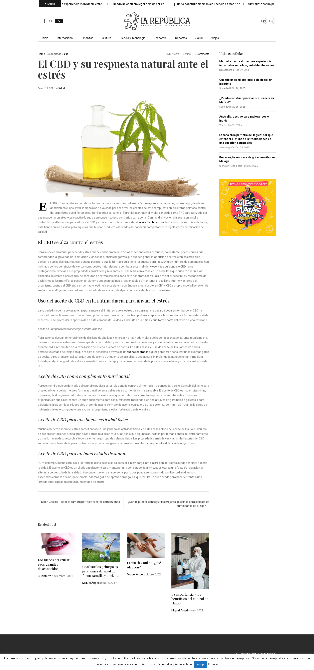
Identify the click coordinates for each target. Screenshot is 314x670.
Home (41, 53)
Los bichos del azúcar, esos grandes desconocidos (54, 564)
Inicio (45, 38)
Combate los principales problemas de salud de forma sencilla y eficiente (100, 571)
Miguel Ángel (90, 582)
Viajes (215, 38)
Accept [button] (200, 664)
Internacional (65, 38)
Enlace (213, 664)
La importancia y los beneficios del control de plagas (189, 598)
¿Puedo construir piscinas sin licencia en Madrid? (210, 4)
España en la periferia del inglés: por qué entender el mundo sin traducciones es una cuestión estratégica (246, 138)
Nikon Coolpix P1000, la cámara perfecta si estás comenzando (79, 501)
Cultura (106, 38)
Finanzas (87, 38)
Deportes (181, 38)
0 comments (202, 53)
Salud (199, 38)
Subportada (54, 53)
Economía (160, 38)
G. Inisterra (44, 576)
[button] (42, 21)
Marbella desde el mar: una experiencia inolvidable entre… (69, 4)
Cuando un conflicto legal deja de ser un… (142, 4)
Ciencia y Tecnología (132, 38)
